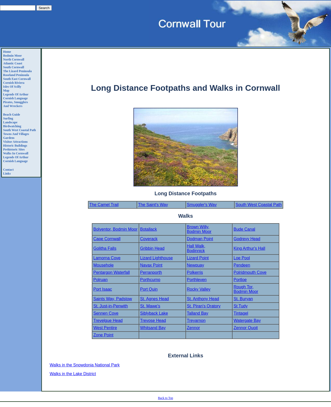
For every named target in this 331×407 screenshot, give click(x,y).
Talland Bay (197, 313)
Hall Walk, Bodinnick (196, 248)
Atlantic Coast (12, 63)
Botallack (148, 229)
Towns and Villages (16, 134)
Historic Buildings (15, 145)
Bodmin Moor (12, 55)
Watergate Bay (247, 320)
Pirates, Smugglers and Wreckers (15, 104)
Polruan (100, 279)
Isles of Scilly (12, 86)
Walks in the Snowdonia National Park (85, 365)
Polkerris (195, 272)
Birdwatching (12, 126)
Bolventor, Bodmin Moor (115, 229)
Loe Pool (242, 258)
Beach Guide (11, 114)
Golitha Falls (104, 248)
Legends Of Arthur (15, 94)
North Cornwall (13, 59)
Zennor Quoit (246, 328)
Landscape (10, 122)
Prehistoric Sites (14, 149)
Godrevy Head (247, 239)
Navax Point (151, 265)
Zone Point (103, 335)
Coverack (149, 239)
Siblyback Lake (154, 313)
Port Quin (149, 289)
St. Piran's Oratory (204, 306)
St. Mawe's (150, 306)
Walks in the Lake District (73, 374)
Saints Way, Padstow (112, 299)
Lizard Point (198, 258)
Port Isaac (102, 289)
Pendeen (242, 265)
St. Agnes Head (154, 299)
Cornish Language (15, 98)
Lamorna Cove (107, 258)
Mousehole (103, 265)
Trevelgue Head (108, 320)
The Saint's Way (153, 204)
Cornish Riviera (13, 83)
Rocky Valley (198, 289)
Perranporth (151, 272)
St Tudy (240, 306)
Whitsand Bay (153, 328)
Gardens (8, 138)
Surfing (8, 118)
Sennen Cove (105, 313)
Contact (8, 169)
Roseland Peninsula (16, 75)
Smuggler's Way (202, 204)
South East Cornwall (17, 79)
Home (7, 52)
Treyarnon (196, 320)
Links (7, 173)
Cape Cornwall (107, 239)
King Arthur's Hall (249, 248)
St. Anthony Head (203, 299)
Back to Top (165, 398)
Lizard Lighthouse (156, 258)
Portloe (240, 279)
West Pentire (105, 328)
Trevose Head (153, 320)
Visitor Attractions (15, 142)
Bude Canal (244, 229)
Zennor (193, 328)
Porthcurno (150, 279)
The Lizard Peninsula (17, 71)
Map (6, 90)
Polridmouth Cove (250, 272)
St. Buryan (243, 299)
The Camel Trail (104, 204)
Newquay (195, 265)
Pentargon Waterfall (111, 272)
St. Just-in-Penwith (110, 306)
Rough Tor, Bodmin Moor (246, 289)
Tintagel (241, 313)
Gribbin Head (152, 248)
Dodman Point (200, 239)
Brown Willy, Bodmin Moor (199, 229)
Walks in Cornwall (15, 153)
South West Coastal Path (19, 130)
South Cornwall (13, 67)
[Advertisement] (186, 66)
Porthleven (197, 279)
